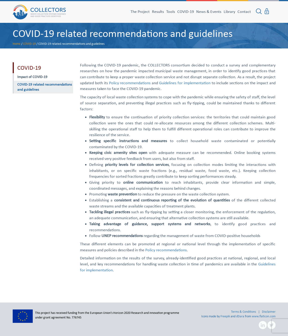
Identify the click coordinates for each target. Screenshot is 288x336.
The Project (140, 11)
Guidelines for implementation (185, 82)
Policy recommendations (130, 82)
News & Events (208, 11)
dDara (240, 316)
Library (229, 11)
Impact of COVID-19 (32, 77)
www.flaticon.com (264, 316)
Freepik (225, 316)
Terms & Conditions (243, 312)
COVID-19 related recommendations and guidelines (123, 33)
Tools (170, 11)
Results (158, 11)
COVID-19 (185, 11)
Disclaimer (269, 312)
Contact (244, 11)
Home (17, 44)
